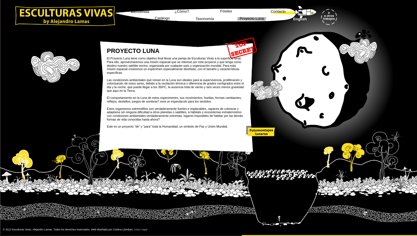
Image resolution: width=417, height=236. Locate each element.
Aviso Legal (140, 229)
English (300, 19)
